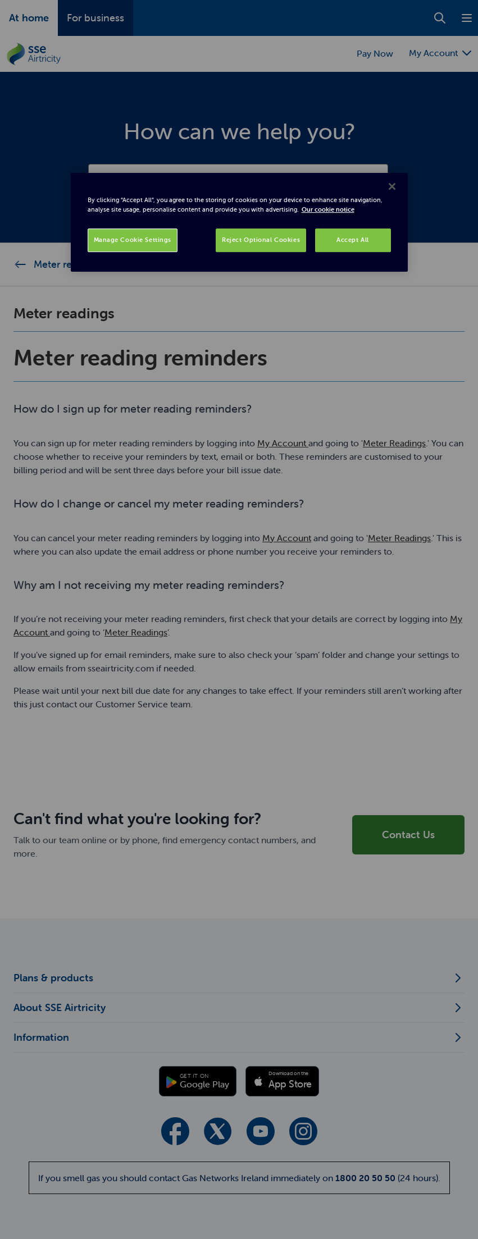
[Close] (392, 186)
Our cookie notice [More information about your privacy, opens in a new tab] (328, 209)
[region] (239, 222)
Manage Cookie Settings (133, 240)
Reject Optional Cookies (261, 240)
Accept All (352, 240)
